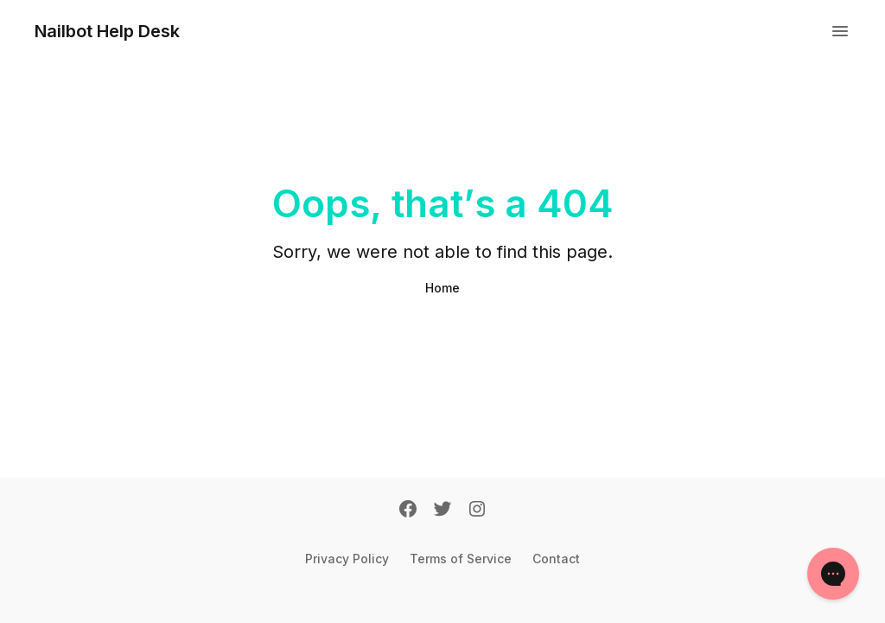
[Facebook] (408, 510)
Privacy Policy (347, 558)
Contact (556, 558)
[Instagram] (477, 510)
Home (442, 287)
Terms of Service (461, 558)
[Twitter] (442, 510)
